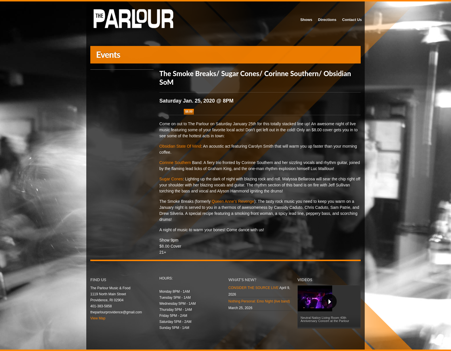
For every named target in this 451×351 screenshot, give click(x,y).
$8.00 (188, 111)
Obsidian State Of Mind (180, 146)
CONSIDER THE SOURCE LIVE (253, 288)
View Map (97, 318)
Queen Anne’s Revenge (233, 201)
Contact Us (352, 20)
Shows (306, 20)
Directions (327, 20)
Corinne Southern (175, 162)
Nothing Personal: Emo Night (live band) (259, 301)
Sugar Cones (171, 179)
